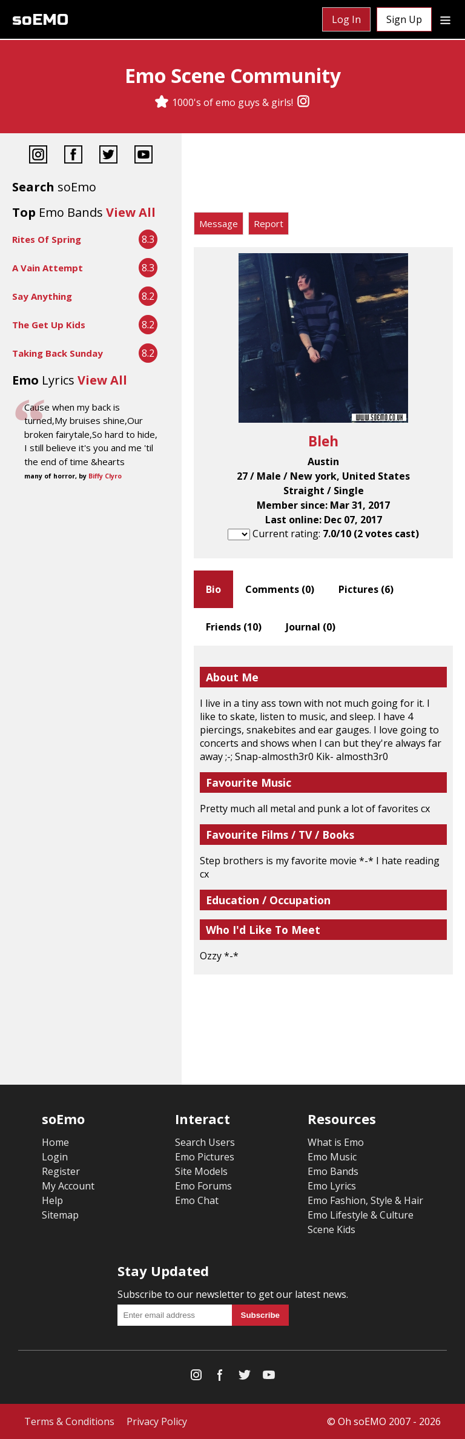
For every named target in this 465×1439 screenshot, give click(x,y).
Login (55, 1156)
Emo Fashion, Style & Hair (365, 1200)
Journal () (310, 626)
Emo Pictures (204, 1156)
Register (61, 1171)
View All (131, 212)
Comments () (279, 589)
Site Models (201, 1171)
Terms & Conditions (69, 1421)
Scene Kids (331, 1229)
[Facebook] (73, 156)
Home (55, 1142)
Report (268, 223)
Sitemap (60, 1215)
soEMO (40, 19)
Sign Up (404, 19)
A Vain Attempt (47, 268)
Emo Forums (203, 1186)
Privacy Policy (157, 1421)
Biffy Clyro (105, 476)
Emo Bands (333, 1171)
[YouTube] (143, 156)
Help (52, 1200)
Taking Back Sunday (57, 353)
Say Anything (42, 296)
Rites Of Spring (46, 239)
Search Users (205, 1142)
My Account (68, 1186)
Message (218, 223)
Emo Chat (197, 1200)
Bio (213, 589)
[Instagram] (303, 102)
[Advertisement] (323, 175)
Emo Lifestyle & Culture (361, 1215)
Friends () (234, 626)
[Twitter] (108, 156)
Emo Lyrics (332, 1186)
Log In (346, 19)
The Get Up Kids (48, 325)
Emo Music (332, 1156)
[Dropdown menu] (445, 19)
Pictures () (366, 589)
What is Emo (336, 1142)
